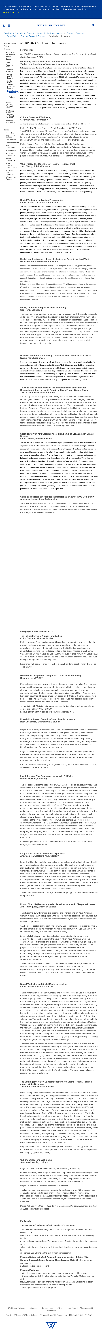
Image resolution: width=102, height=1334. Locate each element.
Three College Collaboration (11, 165)
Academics (9, 33)
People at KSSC (9, 66)
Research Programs (75, 33)
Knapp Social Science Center (50, 33)
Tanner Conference (10, 159)
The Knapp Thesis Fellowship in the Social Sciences (11, 114)
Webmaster (51, 1311)
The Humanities (10, 147)
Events (8, 59)
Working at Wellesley (16, 1308)
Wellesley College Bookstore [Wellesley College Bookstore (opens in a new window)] (10, 172)
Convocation (11, 140)
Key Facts (72, 1308)
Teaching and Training (11, 121)
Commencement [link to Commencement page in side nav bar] (12, 143)
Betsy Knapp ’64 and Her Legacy (11, 54)
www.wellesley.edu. (11, 12)
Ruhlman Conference (10, 154)
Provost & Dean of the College (10, 135)
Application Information (13, 92)
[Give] (7, 26)
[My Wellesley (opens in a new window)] (4, 25)
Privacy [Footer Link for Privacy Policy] (60, 1308)
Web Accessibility (87, 1308)
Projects (12, 97)
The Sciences (11, 150)
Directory (33, 1308)
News (8, 62)
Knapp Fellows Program (10, 76)
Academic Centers (25, 33)
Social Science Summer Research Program (26, 36)
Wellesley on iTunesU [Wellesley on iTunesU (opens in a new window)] (11, 178)
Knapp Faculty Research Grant (9, 105)
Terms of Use (47, 1308)
